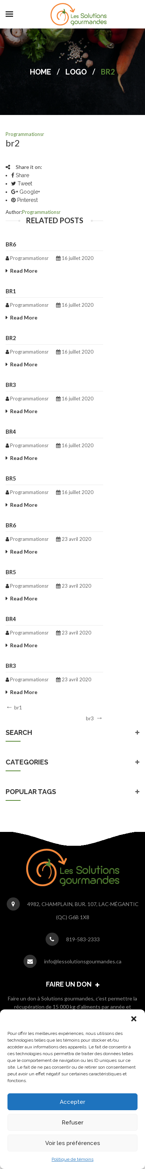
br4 (11, 431)
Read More (23, 270)
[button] (134, 1019)
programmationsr (25, 134)
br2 (11, 337)
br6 (11, 244)
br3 (11, 384)
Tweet (21, 184)
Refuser (72, 1122)
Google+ (25, 192)
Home (40, 71)
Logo (76, 71)
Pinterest (24, 200)
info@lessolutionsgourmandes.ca (82, 961)
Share (20, 175)
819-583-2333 (83, 939)
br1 (11, 291)
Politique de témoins (72, 1159)
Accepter (72, 1102)
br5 (11, 478)
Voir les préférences (72, 1143)
